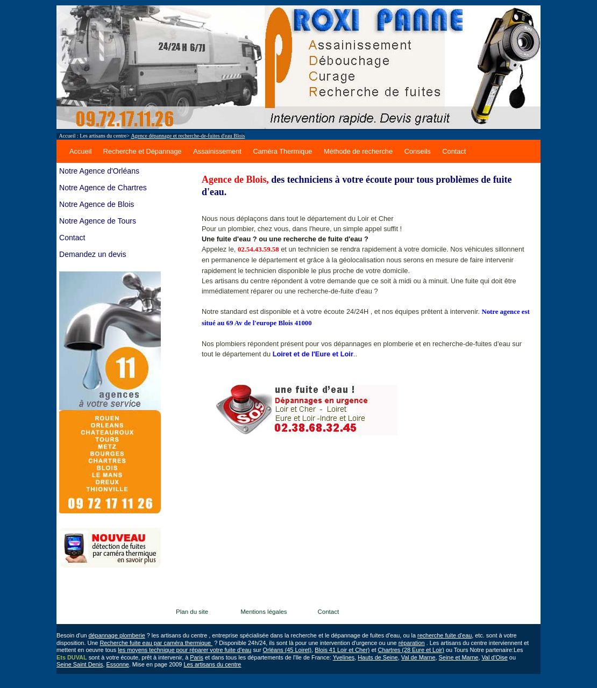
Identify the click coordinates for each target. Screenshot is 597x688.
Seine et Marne (459, 657)
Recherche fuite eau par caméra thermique (155, 643)
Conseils (417, 151)
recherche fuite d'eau (444, 635)
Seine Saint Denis (79, 664)
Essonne (117, 664)
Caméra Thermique (282, 151)
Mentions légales (267, 611)
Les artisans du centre (103, 136)
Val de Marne (418, 657)
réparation (412, 643)
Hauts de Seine (377, 657)
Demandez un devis (92, 254)
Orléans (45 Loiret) (287, 650)
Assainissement (217, 151)
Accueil (80, 151)
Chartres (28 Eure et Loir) (411, 650)
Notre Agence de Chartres (103, 187)
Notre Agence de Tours (97, 221)
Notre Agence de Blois (96, 204)
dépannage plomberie (117, 635)
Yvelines (344, 657)
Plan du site (196, 611)
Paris (196, 657)
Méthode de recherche (358, 151)
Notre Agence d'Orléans (99, 171)
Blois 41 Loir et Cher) (342, 650)
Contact (454, 151)
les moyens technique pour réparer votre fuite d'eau (184, 650)
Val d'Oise (494, 657)
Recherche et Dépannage (142, 151)
